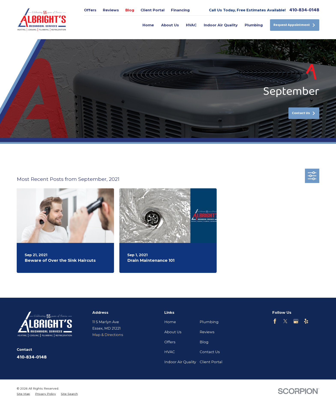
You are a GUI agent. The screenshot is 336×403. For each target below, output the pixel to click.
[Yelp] (306, 321)
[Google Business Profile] (295, 321)
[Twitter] (285, 321)
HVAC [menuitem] (191, 25)
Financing (180, 10)
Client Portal (153, 10)
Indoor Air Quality (180, 362)
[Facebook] (274, 321)
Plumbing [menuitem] (254, 25)
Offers (90, 10)
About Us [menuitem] (170, 25)
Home (170, 322)
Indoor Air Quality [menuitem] (221, 25)
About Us (173, 332)
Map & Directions (107, 335)
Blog (129, 10)
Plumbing (209, 322)
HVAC (169, 352)
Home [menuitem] (148, 25)
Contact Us (304, 113)
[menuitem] (23, 394)
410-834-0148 (304, 10)
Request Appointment (294, 25)
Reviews (111, 10)
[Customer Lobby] (316, 321)
